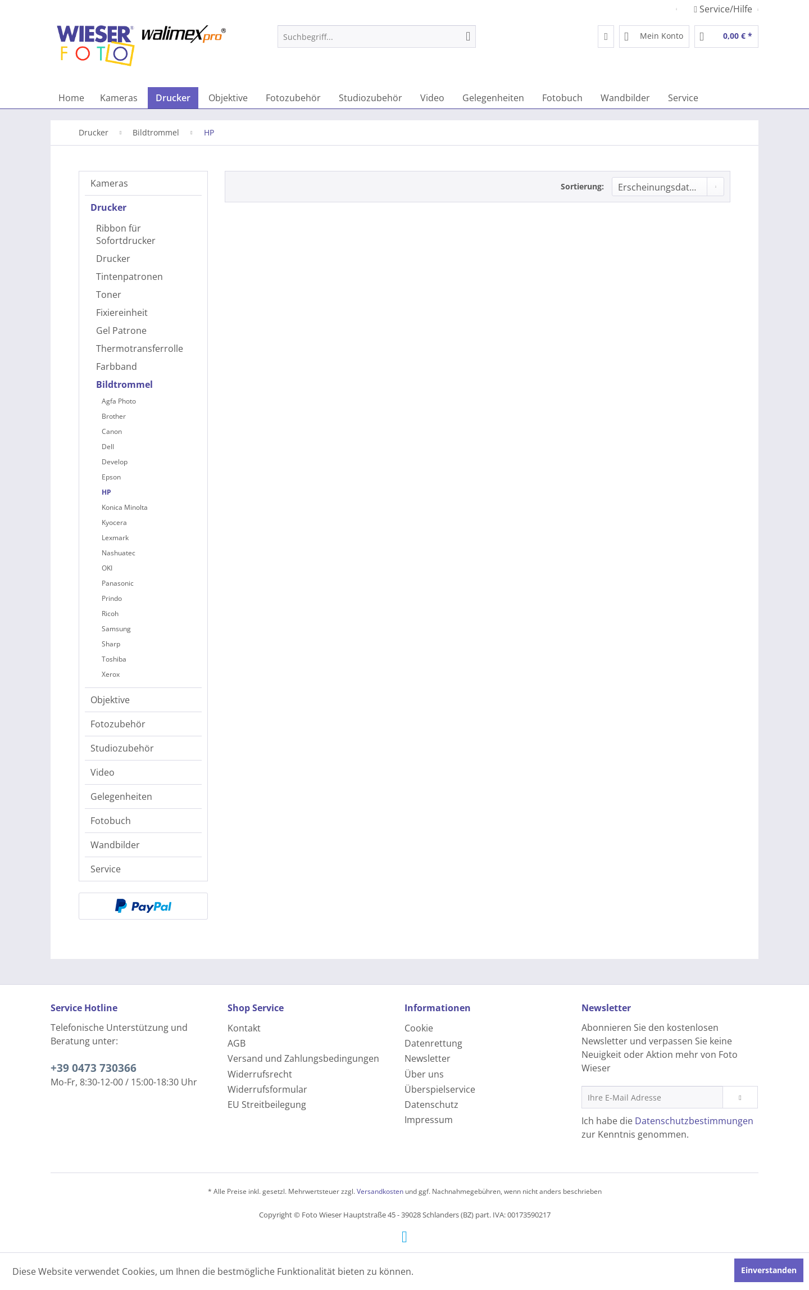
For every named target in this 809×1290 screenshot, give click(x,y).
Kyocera (114, 522)
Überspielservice (439, 1089)
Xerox (111, 674)
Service (105, 869)
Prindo (112, 598)
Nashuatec (118, 553)
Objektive (110, 700)
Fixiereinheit (122, 312)
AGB (237, 1043)
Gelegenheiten (121, 796)
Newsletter (427, 1058)
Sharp (111, 644)
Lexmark (115, 537)
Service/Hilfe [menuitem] (724, 9)
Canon (112, 431)
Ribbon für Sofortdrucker (126, 234)
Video (102, 772)
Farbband (116, 366)
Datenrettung (433, 1043)
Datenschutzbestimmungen (694, 1121)
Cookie (418, 1028)
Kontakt (244, 1028)
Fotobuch (110, 820)
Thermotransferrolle (139, 348)
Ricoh (110, 613)
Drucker (108, 207)
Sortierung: (582, 186)
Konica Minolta (125, 507)
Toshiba (114, 659)
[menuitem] (377, 36)
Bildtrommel (124, 384)
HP (106, 492)
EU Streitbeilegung (267, 1104)
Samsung (116, 628)
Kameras (109, 183)
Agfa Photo (119, 401)
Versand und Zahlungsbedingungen (303, 1058)
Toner (108, 294)
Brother (114, 416)
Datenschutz (431, 1104)
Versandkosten (380, 1191)
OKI (107, 568)
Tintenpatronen (129, 276)
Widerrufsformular (267, 1089)
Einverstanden (769, 1270)
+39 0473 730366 (94, 1068)
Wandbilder (115, 845)
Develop (115, 462)
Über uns (424, 1074)
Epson (111, 477)
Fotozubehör (118, 724)
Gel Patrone (121, 330)
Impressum (428, 1120)
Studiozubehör (122, 748)
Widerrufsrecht (260, 1074)
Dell (108, 446)
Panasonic (118, 583)
